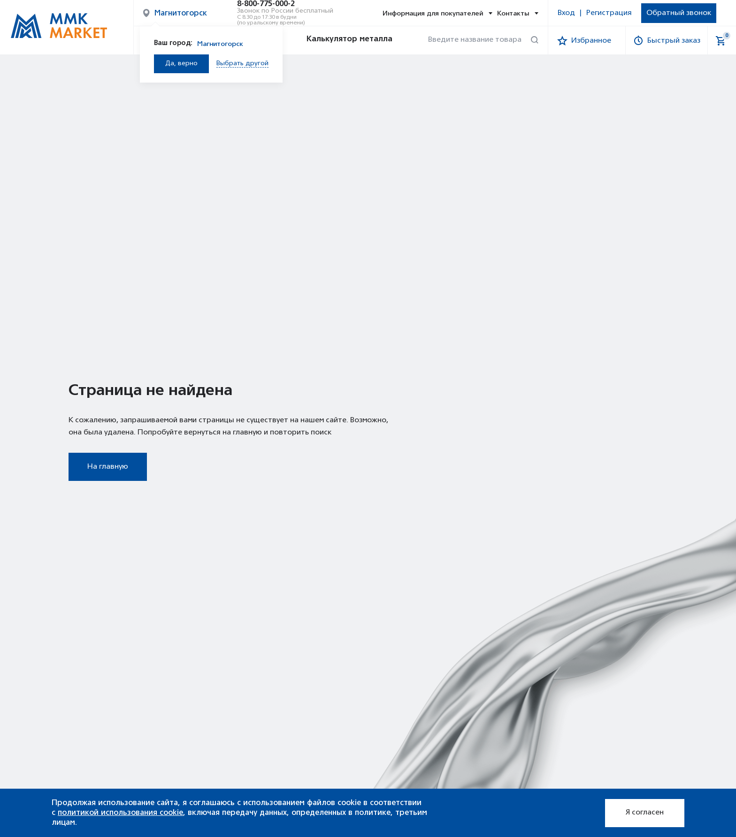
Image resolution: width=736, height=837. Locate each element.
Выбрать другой (242, 64)
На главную (107, 467)
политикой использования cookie (120, 812)
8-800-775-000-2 (266, 4)
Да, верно (181, 64)
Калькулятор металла (340, 40)
